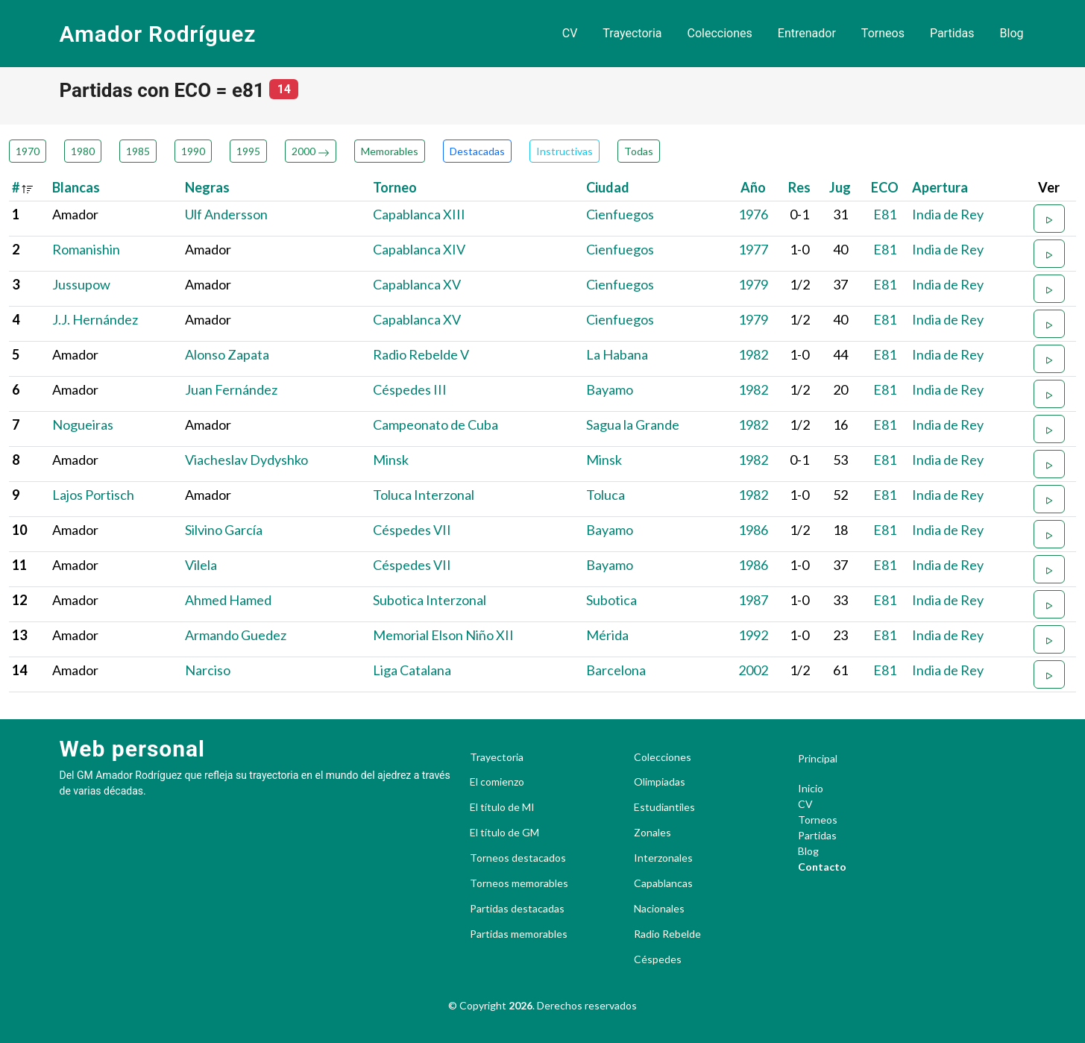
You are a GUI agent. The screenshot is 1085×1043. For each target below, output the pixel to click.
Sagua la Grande (632, 424)
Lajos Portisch (93, 494)
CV (570, 33)
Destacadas (477, 151)
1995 (248, 151)
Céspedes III (410, 389)
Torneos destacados (518, 858)
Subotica (611, 600)
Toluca (605, 494)
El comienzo (497, 782)
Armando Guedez (235, 635)
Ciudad (607, 187)
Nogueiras (82, 424)
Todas (638, 151)
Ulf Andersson (226, 214)
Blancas (76, 187)
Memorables (389, 151)
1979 (753, 284)
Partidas (952, 33)
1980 (83, 151)
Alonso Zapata (227, 354)
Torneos (883, 33)
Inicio (810, 788)
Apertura (940, 187)
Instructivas (564, 151)
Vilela (201, 565)
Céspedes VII (412, 530)
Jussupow (81, 284)
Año (753, 187)
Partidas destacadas (517, 908)
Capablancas (663, 883)
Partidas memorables (518, 934)
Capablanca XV (417, 284)
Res (799, 187)
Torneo (395, 187)
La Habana (617, 354)
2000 (311, 151)
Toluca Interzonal (423, 494)
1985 (138, 151)
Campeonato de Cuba (435, 424)
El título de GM (504, 832)
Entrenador (807, 33)
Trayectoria (632, 33)
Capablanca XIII (419, 214)
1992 (753, 635)
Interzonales (663, 858)
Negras (207, 187)
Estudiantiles (664, 807)
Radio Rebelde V (421, 354)
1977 (753, 249)
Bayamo (609, 389)
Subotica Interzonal (429, 600)
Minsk (391, 459)
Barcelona (616, 670)
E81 (884, 214)
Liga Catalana (412, 670)
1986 (753, 530)
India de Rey (948, 214)
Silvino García (223, 530)
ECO (885, 187)
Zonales (652, 832)
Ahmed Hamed (228, 600)
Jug (840, 187)
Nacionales (659, 908)
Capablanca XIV (419, 249)
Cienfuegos (620, 214)
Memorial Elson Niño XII (443, 635)
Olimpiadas (659, 782)
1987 (753, 600)
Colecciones (720, 33)
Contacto (822, 866)
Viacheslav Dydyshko (246, 459)
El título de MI (502, 807)
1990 (193, 151)
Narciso (207, 670)
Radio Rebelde (667, 934)
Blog (1012, 33)
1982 (753, 354)
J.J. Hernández (95, 319)
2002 (753, 670)
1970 (28, 151)
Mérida (607, 635)
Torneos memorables (519, 883)
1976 (753, 214)
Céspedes (658, 959)
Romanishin (86, 249)
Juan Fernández (231, 389)
